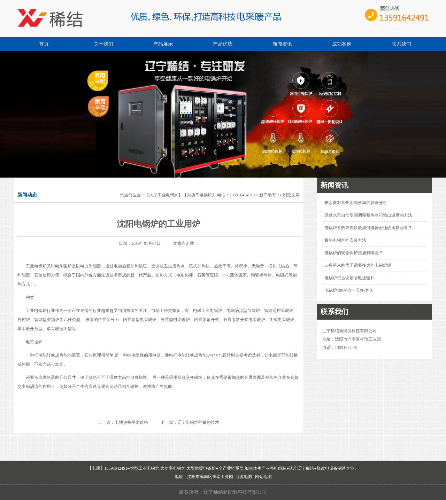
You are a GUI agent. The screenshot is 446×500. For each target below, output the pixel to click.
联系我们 (401, 44)
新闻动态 (267, 195)
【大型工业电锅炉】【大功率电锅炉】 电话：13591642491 (199, 195)
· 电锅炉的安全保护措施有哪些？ (352, 252)
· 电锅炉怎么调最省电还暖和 (348, 277)
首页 (44, 44)
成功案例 (342, 44)
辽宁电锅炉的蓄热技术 (198, 422)
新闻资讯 (282, 44)
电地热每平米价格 (131, 422)
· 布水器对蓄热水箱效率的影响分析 (354, 202)
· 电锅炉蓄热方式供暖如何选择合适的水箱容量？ (367, 227)
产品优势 (222, 44)
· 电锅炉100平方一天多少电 (347, 290)
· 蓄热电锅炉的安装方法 (344, 240)
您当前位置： (132, 195)
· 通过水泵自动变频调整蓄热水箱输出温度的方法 (367, 215)
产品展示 (163, 44)
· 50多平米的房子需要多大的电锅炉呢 (356, 265)
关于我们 (103, 44)
